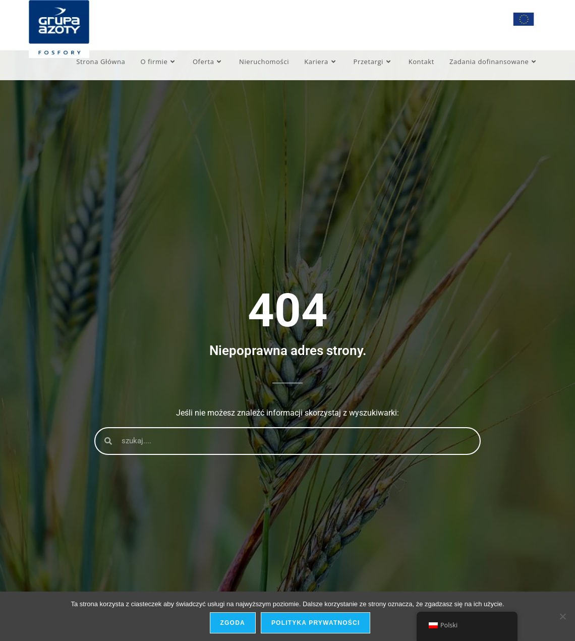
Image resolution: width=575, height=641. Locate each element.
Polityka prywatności (315, 622)
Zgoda (232, 622)
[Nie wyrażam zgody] (562, 616)
